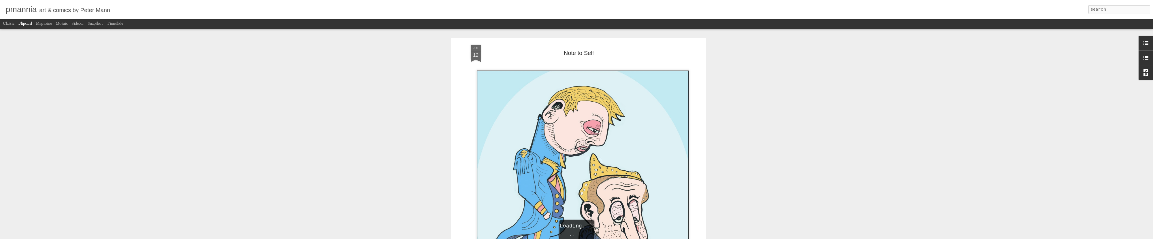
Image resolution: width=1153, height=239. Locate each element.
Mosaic (62, 23)
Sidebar (77, 23)
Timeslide (115, 23)
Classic (8, 23)
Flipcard (25, 23)
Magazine (44, 23)
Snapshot (95, 23)
